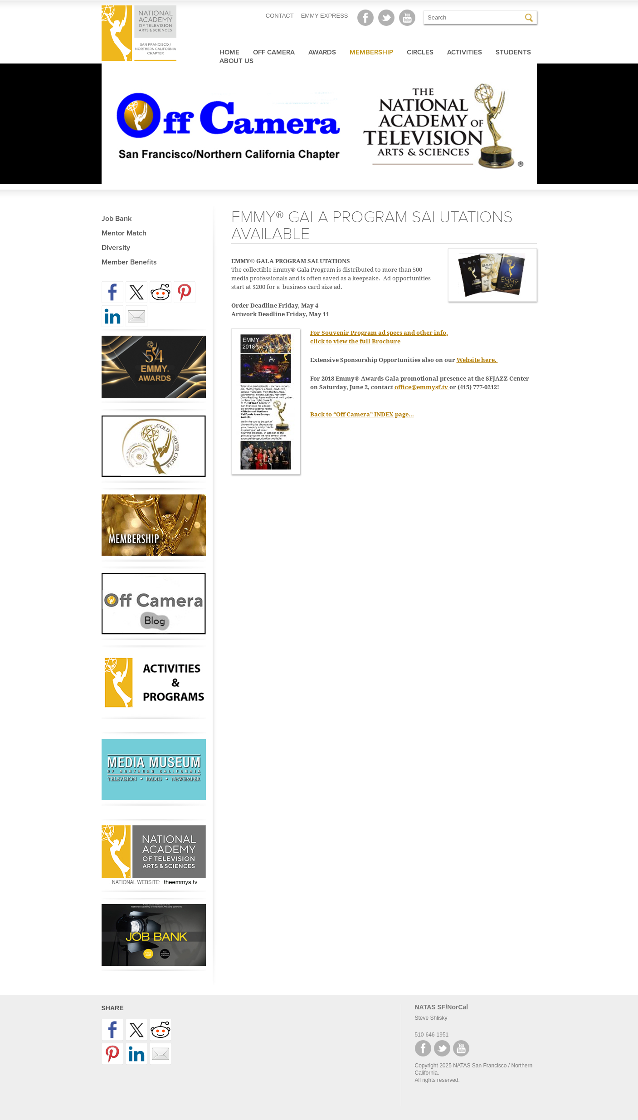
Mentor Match (124, 233)
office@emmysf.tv (421, 387)
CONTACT (280, 15)
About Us (236, 61)
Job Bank (116, 218)
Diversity (116, 247)
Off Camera (274, 52)
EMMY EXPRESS (324, 15)
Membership (371, 52)
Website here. (477, 360)
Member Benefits (129, 262)
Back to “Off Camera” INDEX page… (362, 414)
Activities (464, 52)
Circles (420, 52)
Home (229, 52)
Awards (322, 52)
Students (513, 52)
